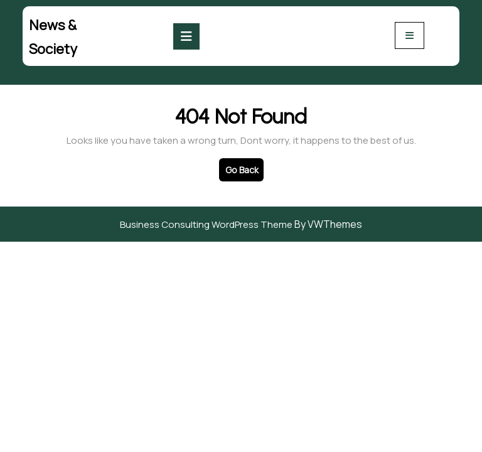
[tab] (186, 36)
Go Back (244, 172)
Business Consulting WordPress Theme (206, 224)
